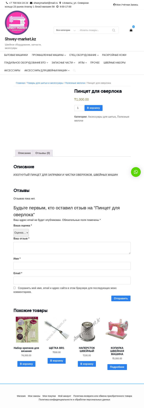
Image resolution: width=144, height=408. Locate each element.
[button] (136, 172)
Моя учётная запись (127, 4)
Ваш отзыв (21, 238)
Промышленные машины (49, 55)
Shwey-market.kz (20, 39)
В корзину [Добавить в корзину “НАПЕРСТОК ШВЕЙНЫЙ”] (86, 364)
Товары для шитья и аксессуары (45, 83)
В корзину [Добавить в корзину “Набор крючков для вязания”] (26, 364)
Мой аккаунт (64, 396)
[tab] (24, 153)
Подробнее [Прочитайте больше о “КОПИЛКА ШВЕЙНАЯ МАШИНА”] (117, 367)
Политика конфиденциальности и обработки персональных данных (74, 399)
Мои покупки (49, 396)
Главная (20, 83)
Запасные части (63, 62)
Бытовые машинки (16, 55)
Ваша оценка (22, 225)
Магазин (21, 396)
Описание (24, 153)
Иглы (83, 62)
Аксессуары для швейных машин (47, 70)
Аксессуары (12, 70)
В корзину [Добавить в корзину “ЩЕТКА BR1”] (56, 360)
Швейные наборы (114, 62)
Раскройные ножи (114, 55)
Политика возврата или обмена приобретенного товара (102, 396)
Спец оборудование (84, 55)
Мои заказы (34, 396)
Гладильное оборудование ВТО (26, 62)
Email (17, 273)
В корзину (93, 108)
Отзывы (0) (42, 153)
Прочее (95, 62)
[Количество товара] (79, 108)
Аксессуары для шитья (102, 116)
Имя (16, 258)
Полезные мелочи (75, 83)
